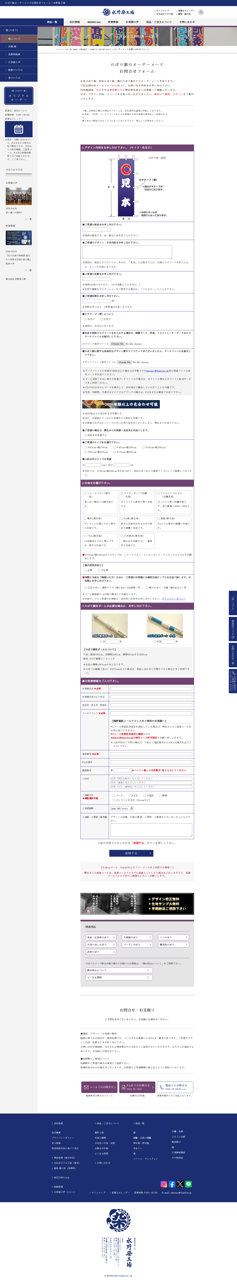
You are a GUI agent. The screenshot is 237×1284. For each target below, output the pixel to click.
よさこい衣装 (178, 1137)
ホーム (60, 49)
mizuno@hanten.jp (157, 371)
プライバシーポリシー (174, 599)
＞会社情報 (57, 1124)
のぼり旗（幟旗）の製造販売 (79, 49)
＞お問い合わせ (103, 1163)
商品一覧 (52, 22)
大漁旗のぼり (131, 937)
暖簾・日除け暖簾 (142, 1138)
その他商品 (177, 1158)
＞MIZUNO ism (60, 1178)
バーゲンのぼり (132, 945)
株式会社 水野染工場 (16, 279)
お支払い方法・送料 (105, 1144)
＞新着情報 (57, 1187)
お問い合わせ (187, 22)
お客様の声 (132, 22)
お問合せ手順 (101, 1149)
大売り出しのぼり (96, 945)
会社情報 (74, 22)
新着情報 (113, 22)
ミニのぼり (166, 937)
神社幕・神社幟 (141, 1144)
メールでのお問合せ (101, 1087)
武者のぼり (93, 952)
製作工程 (99, 1133)
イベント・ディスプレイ (145, 1159)
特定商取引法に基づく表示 (65, 1149)
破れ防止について (96, 970)
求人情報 (56, 1144)
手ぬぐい (137, 1149)
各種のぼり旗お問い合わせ (107, 49)
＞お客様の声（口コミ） (64, 1193)
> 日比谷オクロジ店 (164, 14)
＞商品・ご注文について (107, 1124)
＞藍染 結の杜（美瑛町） (64, 1169)
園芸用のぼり (167, 945)
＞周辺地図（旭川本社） (64, 1158)
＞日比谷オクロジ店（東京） (66, 1163)
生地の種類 (100, 1138)
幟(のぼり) (12, 30)
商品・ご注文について (159, 22)
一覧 (29, 219)
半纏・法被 (177, 1132)
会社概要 (56, 1133)
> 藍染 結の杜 (183, 14)
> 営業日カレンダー (185, 11)
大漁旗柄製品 (178, 1153)
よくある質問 (94, 978)
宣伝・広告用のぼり (98, 937)
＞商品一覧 (139, 1124)
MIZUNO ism (94, 22)
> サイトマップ (162, 11)
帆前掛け (176, 1142)
